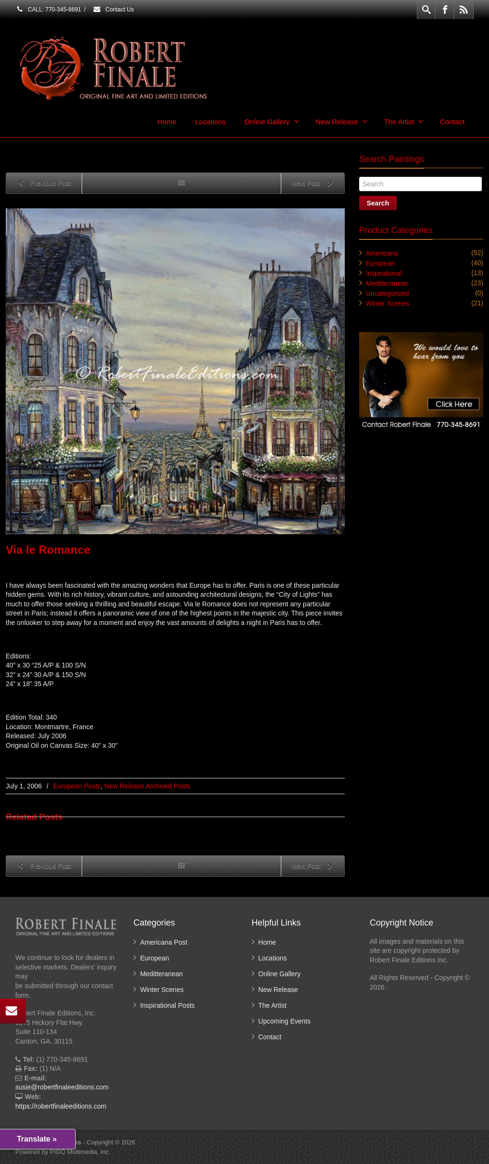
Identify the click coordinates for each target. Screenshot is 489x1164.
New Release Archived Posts (148, 786)
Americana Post (163, 942)
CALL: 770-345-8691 (48, 9)
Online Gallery (271, 121)
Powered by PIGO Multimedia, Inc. (62, 1151)
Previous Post (43, 183)
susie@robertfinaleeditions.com (62, 1087)
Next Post (313, 183)
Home (166, 122)
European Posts (77, 786)
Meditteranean (387, 283)
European (380, 263)
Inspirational (384, 273)
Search (378, 203)
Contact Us (113, 9)
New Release (342, 121)
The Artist (404, 121)
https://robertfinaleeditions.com (60, 1106)
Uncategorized (387, 293)
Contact (452, 122)
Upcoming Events (284, 1021)
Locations (210, 122)
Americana (382, 253)
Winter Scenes (387, 303)
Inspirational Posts (167, 1005)
